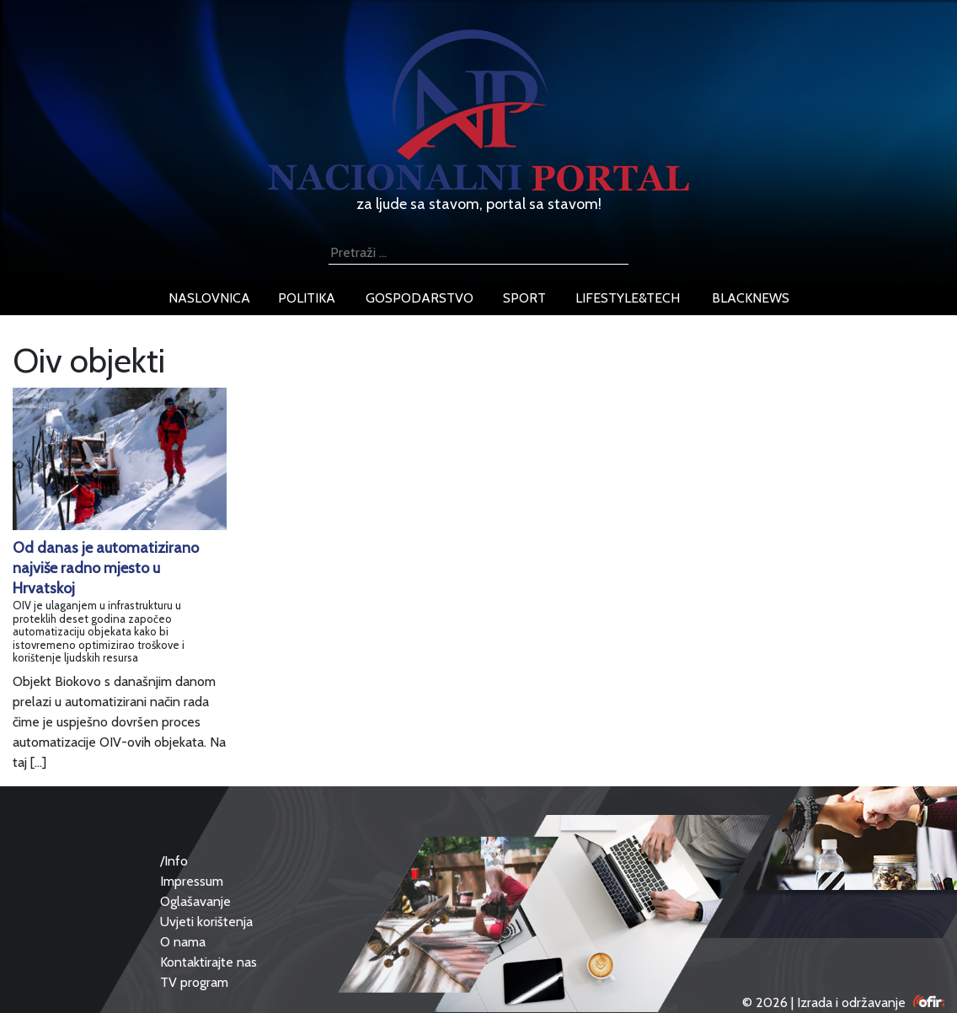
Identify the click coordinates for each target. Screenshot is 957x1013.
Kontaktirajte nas (208, 962)
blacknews (750, 298)
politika (306, 298)
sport (524, 298)
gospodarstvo (419, 298)
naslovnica (209, 298)
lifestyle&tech (627, 298)
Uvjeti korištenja (206, 922)
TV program (194, 982)
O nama (183, 942)
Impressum (191, 881)
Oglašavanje (195, 901)
